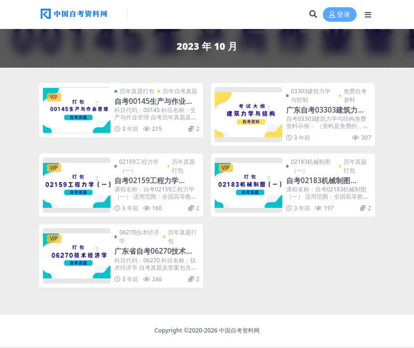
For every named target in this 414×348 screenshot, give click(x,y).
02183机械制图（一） (311, 166)
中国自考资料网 (239, 330)
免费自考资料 (355, 95)
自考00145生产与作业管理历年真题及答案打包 (153, 105)
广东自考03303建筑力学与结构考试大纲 (325, 114)
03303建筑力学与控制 (311, 95)
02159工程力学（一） (139, 166)
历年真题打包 (137, 91)
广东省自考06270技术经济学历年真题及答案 (153, 255)
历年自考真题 (180, 91)
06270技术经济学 (139, 236)
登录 (339, 14)
